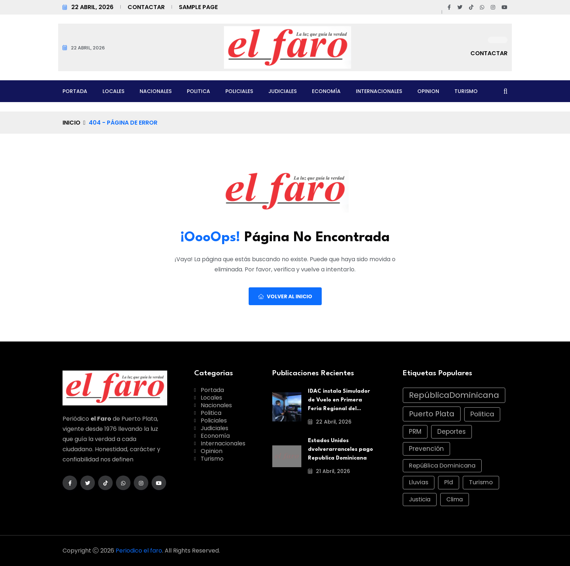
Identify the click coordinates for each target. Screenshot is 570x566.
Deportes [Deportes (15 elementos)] (451, 431)
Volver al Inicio (285, 296)
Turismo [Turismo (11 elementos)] (481, 482)
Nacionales (156, 91)
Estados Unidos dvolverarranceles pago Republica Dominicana (340, 449)
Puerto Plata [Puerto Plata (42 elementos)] (431, 414)
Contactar (146, 7)
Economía (326, 91)
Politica (198, 91)
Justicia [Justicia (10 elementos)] (419, 499)
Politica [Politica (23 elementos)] (482, 414)
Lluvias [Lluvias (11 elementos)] (418, 482)
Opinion (428, 91)
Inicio (71, 122)
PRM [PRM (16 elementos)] (415, 431)
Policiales (239, 91)
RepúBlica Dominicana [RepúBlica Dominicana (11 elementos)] (442, 465)
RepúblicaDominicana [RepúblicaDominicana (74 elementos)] (454, 395)
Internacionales (379, 91)
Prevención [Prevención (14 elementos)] (426, 448)
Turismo (466, 91)
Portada (75, 91)
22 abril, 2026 (330, 421)
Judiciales (282, 91)
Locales (113, 91)
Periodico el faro (139, 550)
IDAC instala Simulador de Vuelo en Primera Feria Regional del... (339, 400)
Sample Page (198, 7)
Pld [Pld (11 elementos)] (448, 482)
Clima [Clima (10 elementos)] (454, 499)
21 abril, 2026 (329, 471)
